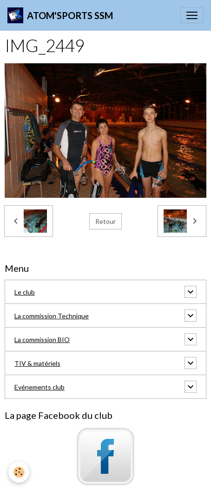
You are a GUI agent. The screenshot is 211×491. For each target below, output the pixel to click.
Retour (105, 221)
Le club (24, 292)
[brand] (60, 15)
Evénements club (39, 387)
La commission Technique (51, 316)
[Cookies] (18, 472)
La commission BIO (42, 339)
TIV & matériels (37, 363)
